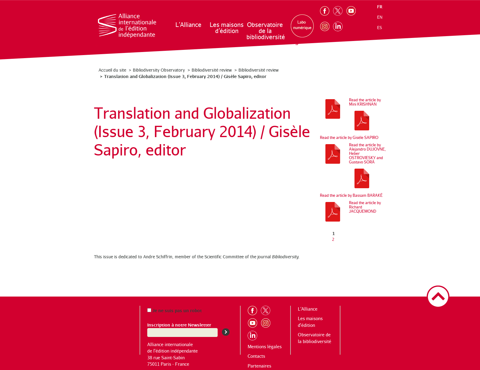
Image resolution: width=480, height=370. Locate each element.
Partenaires (259, 366)
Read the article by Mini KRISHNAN (365, 102)
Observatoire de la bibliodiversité (265, 31)
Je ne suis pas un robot (174, 310)
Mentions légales (265, 346)
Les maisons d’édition (227, 28)
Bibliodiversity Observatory (159, 70)
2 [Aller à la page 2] (333, 239)
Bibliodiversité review (212, 70)
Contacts (256, 356)
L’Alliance (188, 24)
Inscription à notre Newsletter (179, 324)
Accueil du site (112, 70)
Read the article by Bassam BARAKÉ (351, 195)
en (379, 17)
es (379, 27)
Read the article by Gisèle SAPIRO (349, 137)
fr (379, 6)
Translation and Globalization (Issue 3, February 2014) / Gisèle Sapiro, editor (185, 76)
